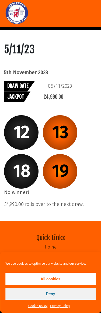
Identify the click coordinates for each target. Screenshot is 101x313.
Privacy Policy (60, 306)
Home (51, 247)
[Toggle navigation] (7, 28)
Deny (50, 293)
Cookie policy (37, 306)
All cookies (51, 279)
